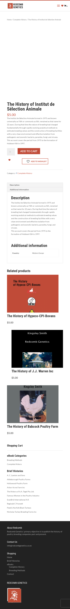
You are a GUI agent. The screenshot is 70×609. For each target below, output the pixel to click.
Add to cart (28, 151)
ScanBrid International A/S (18, 500)
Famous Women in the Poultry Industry (23, 495)
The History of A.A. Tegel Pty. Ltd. (20, 491)
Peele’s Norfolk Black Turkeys (19, 508)
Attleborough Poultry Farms (18, 479)
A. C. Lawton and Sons (16, 475)
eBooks (10, 564)
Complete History (20, 20)
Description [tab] (14, 185)
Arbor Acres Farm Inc (16, 487)
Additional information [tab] (19, 189)
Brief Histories (13, 561)
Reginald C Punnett (15, 504)
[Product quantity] (11, 151)
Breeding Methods (14, 460)
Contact (10, 574)
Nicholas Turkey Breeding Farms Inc (22, 512)
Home (9, 20)
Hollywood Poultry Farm (17, 483)
